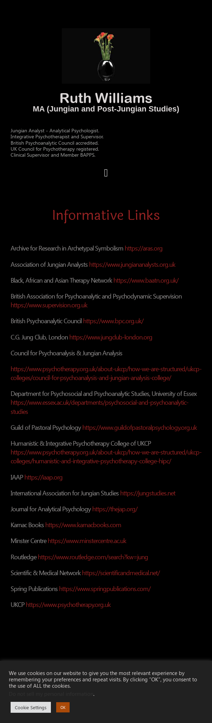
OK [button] (62, 707)
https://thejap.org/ (114, 508)
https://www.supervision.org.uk (49, 304)
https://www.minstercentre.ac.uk (87, 540)
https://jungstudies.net (147, 492)
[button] (106, 173)
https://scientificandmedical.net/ (121, 572)
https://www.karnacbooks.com (83, 524)
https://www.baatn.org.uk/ (145, 280)
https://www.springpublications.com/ (105, 588)
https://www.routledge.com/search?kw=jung (93, 556)
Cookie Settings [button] (31, 707)
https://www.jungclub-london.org (110, 336)
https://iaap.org (43, 476)
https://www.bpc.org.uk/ (113, 320)
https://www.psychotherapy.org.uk (68, 604)
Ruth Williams (106, 98)
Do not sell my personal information (51, 693)
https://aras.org (144, 247)
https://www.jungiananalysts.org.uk (132, 264)
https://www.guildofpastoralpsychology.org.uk (139, 427)
